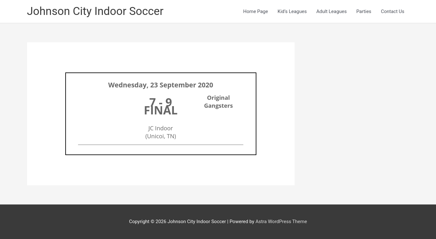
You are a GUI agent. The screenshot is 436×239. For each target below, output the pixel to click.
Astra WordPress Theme (281, 221)
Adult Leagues (331, 11)
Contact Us (392, 11)
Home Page (255, 11)
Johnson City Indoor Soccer (95, 11)
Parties (363, 11)
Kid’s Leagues (292, 11)
